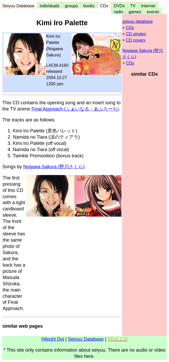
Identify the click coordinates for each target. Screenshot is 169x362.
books (89, 5)
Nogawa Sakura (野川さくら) (53, 166)
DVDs (119, 5)
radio (118, 11)
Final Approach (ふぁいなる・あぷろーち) (75, 109)
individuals (49, 5)
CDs (104, 5)
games (135, 11)
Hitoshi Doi (52, 339)
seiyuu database (137, 21)
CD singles (136, 34)
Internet (148, 5)
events (153, 11)
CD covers (136, 40)
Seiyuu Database (19, 5)
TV (133, 5)
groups (71, 5)
